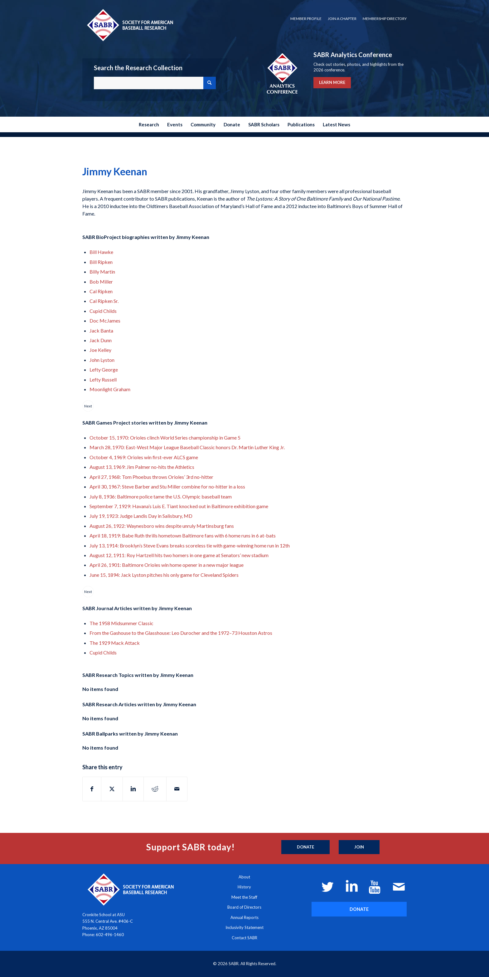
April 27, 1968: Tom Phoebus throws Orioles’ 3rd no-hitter (151, 477)
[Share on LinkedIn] (133, 789)
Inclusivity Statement (244, 927)
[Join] (359, 847)
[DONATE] (359, 909)
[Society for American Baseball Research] (129, 25)
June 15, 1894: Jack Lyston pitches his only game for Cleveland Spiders (164, 575)
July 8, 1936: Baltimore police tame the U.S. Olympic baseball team (161, 496)
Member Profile (306, 18)
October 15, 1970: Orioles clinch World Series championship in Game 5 (165, 437)
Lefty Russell (103, 379)
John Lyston (102, 360)
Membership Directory (385, 18)
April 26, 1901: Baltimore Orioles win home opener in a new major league (167, 565)
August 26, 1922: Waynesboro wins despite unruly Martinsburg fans (162, 526)
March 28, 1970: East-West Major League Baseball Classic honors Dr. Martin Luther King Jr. (187, 447)
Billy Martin (102, 272)
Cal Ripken (101, 291)
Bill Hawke (101, 252)
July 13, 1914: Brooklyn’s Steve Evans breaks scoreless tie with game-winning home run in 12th (190, 545)
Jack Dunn (101, 340)
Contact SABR (244, 937)
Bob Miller (101, 281)
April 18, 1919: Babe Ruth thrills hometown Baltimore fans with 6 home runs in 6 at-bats (183, 535)
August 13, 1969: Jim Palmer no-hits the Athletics (142, 467)
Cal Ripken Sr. (104, 301)
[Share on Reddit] (155, 789)
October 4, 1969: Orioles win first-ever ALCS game (144, 457)
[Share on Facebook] (92, 789)
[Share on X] (112, 789)
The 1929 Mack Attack (115, 643)
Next (88, 406)
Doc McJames (105, 320)
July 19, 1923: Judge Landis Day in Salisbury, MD (141, 516)
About (244, 876)
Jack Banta (101, 330)
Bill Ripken (101, 262)
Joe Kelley (100, 350)
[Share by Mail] (177, 789)
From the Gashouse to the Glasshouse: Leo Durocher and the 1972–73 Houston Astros (181, 633)
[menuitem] (306, 18)
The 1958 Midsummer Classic (121, 623)
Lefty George (104, 369)
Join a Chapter (342, 18)
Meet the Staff (244, 897)
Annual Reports (244, 917)
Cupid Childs (103, 311)
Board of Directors (244, 907)
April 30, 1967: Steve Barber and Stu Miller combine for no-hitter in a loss (167, 486)
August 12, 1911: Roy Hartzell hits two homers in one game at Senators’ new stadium (179, 555)
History (244, 886)
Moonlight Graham (110, 389)
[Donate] (305, 847)
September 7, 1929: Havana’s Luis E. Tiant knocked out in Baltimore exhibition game (179, 506)
